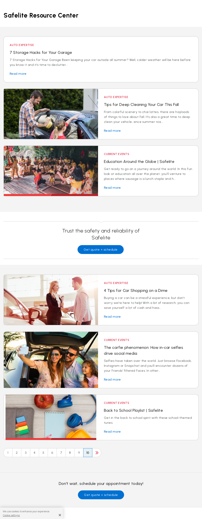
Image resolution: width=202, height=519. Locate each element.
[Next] (96, 452)
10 (87, 453)
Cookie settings (11, 515)
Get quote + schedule (101, 249)
